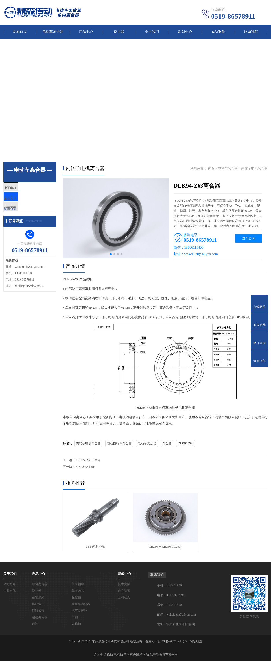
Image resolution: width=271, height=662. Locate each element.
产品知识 (124, 591)
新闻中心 (185, 32)
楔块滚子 (38, 604)
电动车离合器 (52, 32)
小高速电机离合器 (27, 215)
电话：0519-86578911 (171, 595)
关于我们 (152, 32)
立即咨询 (248, 238)
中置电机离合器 (25, 189)
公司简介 (9, 584)
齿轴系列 (38, 598)
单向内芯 (78, 591)
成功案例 (218, 32)
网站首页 (20, 32)
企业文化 (9, 591)
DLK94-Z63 (185, 444)
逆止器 (119, 32)
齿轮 (35, 624)
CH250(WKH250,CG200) (165, 547)
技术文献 (124, 584)
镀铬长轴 (38, 611)
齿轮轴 (76, 624)
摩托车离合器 (81, 604)
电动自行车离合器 (119, 444)
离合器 (167, 444)
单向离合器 (39, 584)
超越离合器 (39, 617)
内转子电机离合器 (27, 202)
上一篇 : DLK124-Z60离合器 (82, 460)
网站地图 (196, 642)
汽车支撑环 (79, 611)
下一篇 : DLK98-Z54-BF (79, 467)
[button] (111, 254)
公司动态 (124, 598)
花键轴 (76, 598)
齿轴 (75, 617)
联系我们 (251, 32)
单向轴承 (78, 584)
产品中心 (86, 32)
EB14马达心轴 (95, 547)
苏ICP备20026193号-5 (172, 642)
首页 (211, 169)
